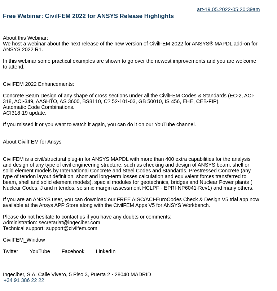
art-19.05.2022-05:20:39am (228, 9)
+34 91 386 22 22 (24, 280)
